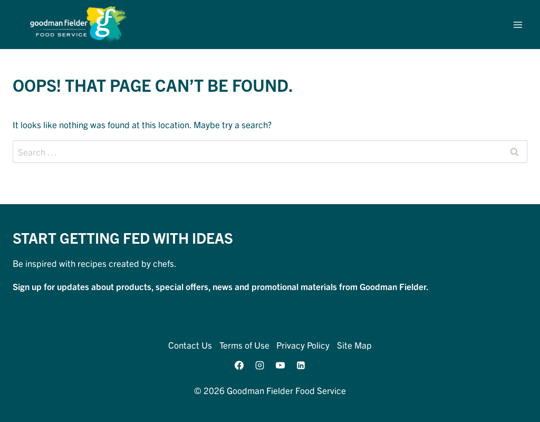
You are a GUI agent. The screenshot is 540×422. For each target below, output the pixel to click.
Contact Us (190, 344)
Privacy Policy (303, 344)
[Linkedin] (301, 365)
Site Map (354, 344)
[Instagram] (259, 365)
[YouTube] (281, 365)
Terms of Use (244, 344)
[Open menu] (517, 24)
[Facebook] (239, 365)
